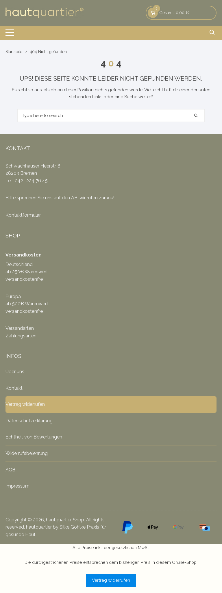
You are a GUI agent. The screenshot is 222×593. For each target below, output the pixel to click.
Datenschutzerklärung (29, 420)
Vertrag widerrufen (25, 404)
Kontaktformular (23, 215)
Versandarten (19, 328)
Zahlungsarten (20, 336)
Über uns (14, 371)
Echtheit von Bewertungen (33, 437)
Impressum (17, 486)
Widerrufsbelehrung (26, 453)
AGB (10, 470)
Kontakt (14, 388)
